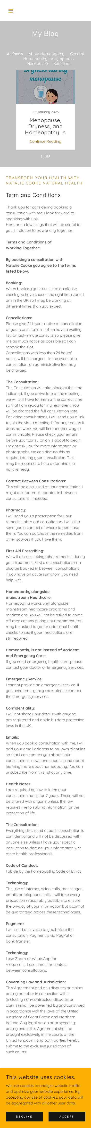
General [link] (77, 53)
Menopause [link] (37, 63)
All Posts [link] (15, 53)
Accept (66, 1116)
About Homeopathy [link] (46, 53)
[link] (45, 110)
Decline (24, 1116)
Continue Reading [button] (45, 141)
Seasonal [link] (62, 63)
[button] (12, 11)
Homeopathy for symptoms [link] (48, 58)
